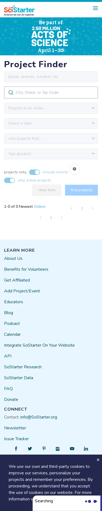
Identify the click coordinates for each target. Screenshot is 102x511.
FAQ (8, 389)
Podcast (12, 324)
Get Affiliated (17, 280)
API (7, 356)
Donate (11, 400)
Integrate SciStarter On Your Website (39, 345)
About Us (13, 258)
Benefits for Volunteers (26, 269)
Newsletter (15, 428)
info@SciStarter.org (38, 417)
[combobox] (51, 92)
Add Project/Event (22, 291)
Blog (8, 313)
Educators (13, 302)
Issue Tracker (16, 439)
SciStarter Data (18, 378)
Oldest (39, 206)
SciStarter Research (23, 367)
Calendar (12, 334)
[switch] (36, 169)
